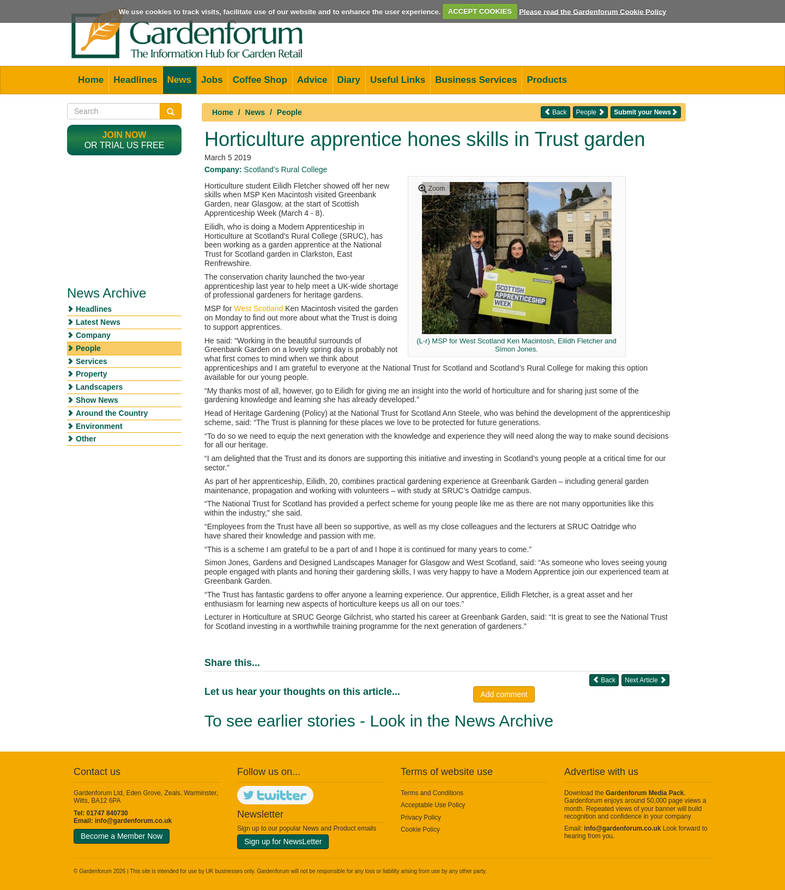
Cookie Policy (420, 829)
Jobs (212, 80)
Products (547, 80)
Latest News (98, 322)
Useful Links (397, 80)
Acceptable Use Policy (433, 805)
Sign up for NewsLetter (283, 841)
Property (91, 374)
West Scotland (258, 308)
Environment (99, 426)
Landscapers (99, 387)
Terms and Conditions (432, 793)
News (179, 80)
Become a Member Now (121, 836)
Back (555, 112)
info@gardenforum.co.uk (133, 821)
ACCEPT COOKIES (480, 11)
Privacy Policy (421, 817)
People (289, 112)
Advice (312, 80)
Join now (124, 135)
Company (93, 335)
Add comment (503, 694)
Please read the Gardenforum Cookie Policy (592, 11)
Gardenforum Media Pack (645, 793)
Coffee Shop (260, 80)
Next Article (645, 680)
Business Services (476, 80)
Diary (349, 80)
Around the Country (112, 413)
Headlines (135, 80)
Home (91, 80)
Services (91, 361)
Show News (97, 400)
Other (86, 438)
